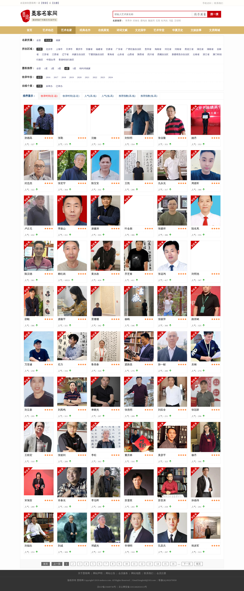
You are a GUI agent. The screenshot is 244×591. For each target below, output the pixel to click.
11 (134, 564)
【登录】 (44, 3)
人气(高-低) (90, 96)
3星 (59, 68)
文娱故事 (196, 30)
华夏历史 (177, 30)
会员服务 (123, 573)
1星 (46, 68)
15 (165, 564)
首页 (29, 30)
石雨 (158, 20)
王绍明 (177, 20)
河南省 (178, 49)
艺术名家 (66, 30)
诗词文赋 (122, 30)
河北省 (168, 49)
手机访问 (206, 3)
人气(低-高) (108, 96)
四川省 (150, 54)
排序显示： (29, 96)
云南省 (196, 54)
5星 (74, 68)
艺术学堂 (159, 30)
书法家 (48, 40)
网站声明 (98, 573)
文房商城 (214, 30)
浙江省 (206, 54)
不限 (39, 49)
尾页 (198, 564)
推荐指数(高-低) (127, 96)
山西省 (130, 54)
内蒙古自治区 (78, 54)
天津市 (69, 49)
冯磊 (171, 20)
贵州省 (148, 49)
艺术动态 (48, 30)
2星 (52, 68)
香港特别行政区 (66, 59)
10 (126, 564)
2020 (79, 77)
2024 (110, 77)
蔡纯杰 (143, 20)
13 (150, 564)
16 (173, 564)
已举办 (59, 86)
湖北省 (200, 49)
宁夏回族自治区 (96, 54)
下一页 (187, 564)
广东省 (119, 49)
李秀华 (128, 20)
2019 (71, 77)
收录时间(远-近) (71, 96)
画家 (58, 40)
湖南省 (210, 49)
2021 (87, 77)
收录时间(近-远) (49, 96)
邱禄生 (136, 20)
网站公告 (110, 573)
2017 (56, 77)
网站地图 (136, 573)
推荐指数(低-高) (149, 96)
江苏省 (45, 54)
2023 (102, 77)
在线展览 (103, 30)
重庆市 (79, 49)
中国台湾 (50, 59)
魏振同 (151, 20)
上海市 (59, 49)
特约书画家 (84, 68)
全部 (38, 40)
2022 (95, 77)
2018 (64, 77)
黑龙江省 (189, 49)
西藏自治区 (162, 54)
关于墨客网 (84, 573)
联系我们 (218, 3)
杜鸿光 (164, 20)
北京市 (49, 49)
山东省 (120, 54)
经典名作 (85, 30)
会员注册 (161, 573)
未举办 (49, 86)
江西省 (55, 54)
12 (142, 564)
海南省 (158, 49)
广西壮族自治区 (133, 49)
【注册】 (55, 3)
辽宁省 (65, 54)
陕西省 (140, 54)
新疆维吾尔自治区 (180, 54)
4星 (67, 68)
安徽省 (89, 49)
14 (157, 564)
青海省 (110, 54)
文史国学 (140, 30)
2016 (48, 77)
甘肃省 (109, 49)
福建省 (99, 49)
